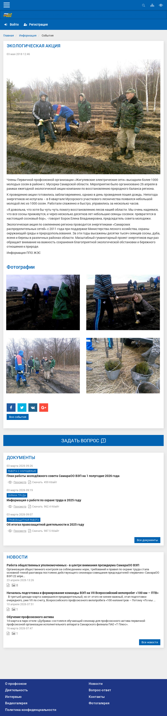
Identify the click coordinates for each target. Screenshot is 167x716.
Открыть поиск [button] (143, 5)
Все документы (147, 540)
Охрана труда (17, 495)
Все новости (149, 642)
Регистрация (36, 24)
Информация (27, 35)
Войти (11, 24)
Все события (17, 417)
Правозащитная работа (23, 519)
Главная (8, 35)
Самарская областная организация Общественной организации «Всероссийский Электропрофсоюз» (87, 14)
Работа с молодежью (22, 471)
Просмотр (17, 482)
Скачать (35, 482)
